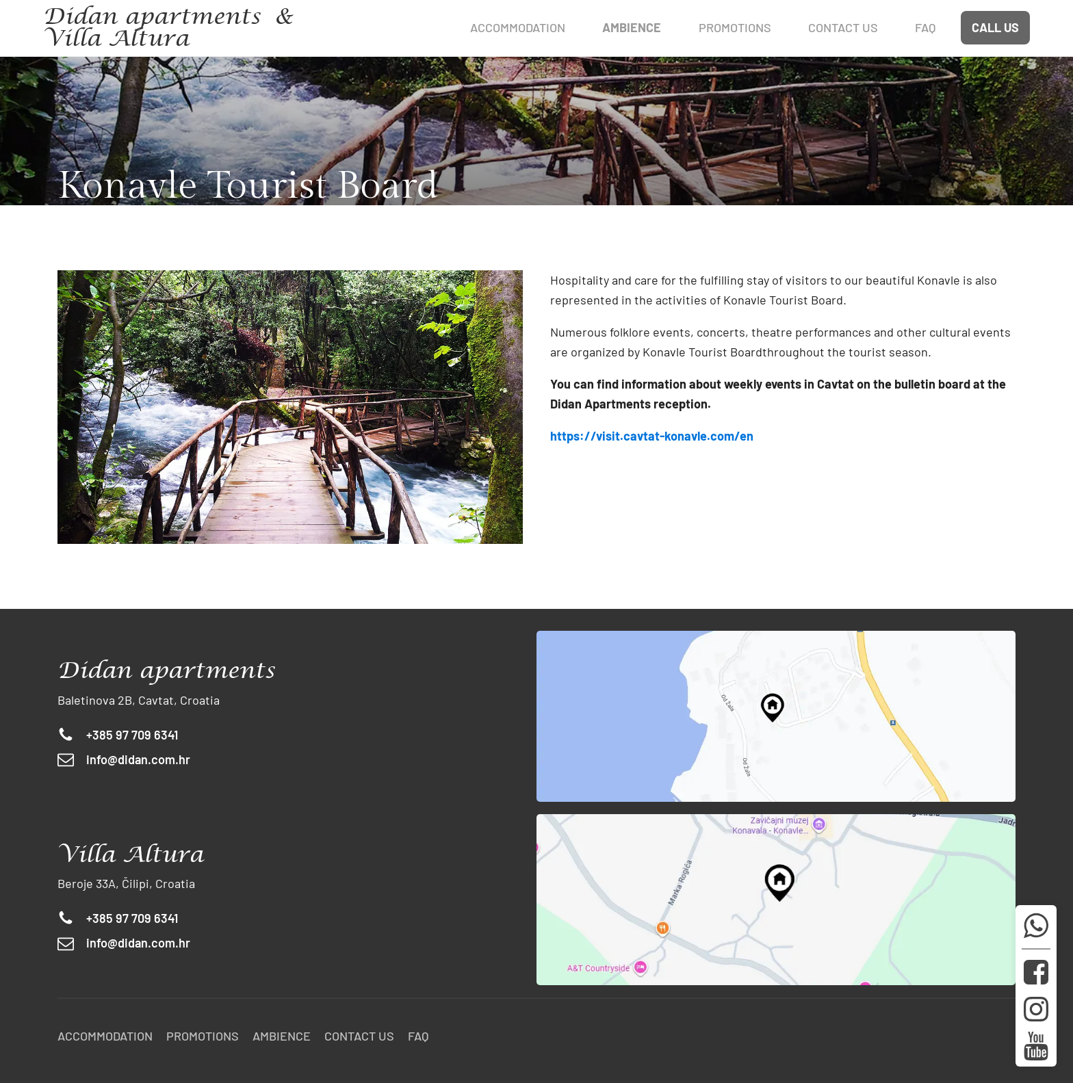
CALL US (995, 27)
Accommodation (517, 27)
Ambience (282, 1035)
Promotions (202, 1035)
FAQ (418, 1035)
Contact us (359, 1035)
